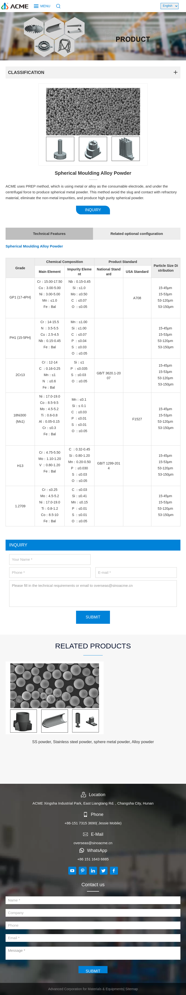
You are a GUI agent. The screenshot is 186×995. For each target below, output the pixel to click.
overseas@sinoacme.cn (93, 843)
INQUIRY (93, 210)
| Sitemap (131, 989)
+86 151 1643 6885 (93, 859)
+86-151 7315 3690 (80, 823)
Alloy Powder (51, 246)
